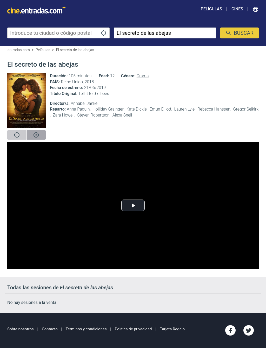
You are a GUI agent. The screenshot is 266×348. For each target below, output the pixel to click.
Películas (211, 8)
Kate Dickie (137, 109)
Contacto (50, 329)
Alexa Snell (122, 115)
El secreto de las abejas (75, 50)
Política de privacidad (133, 329)
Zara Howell (64, 115)
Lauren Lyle (184, 109)
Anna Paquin (78, 109)
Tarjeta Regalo (172, 329)
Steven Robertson (93, 115)
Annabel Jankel (84, 103)
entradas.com (19, 50)
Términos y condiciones (86, 329)
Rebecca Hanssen (213, 109)
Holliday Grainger (107, 109)
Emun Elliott (160, 109)
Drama (143, 75)
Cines (237, 8)
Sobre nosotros (20, 329)
